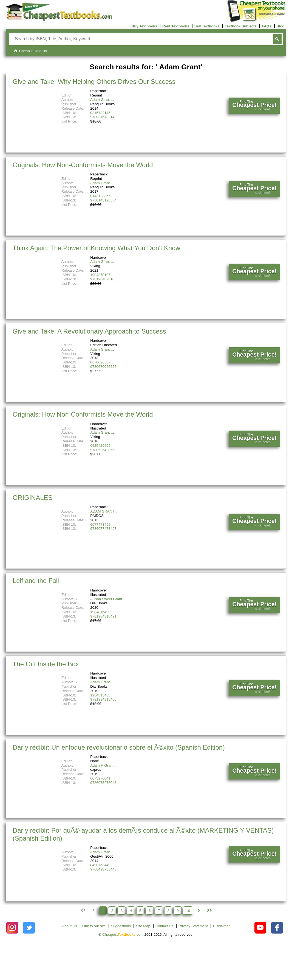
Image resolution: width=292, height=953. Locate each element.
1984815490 (100, 612)
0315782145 (100, 113)
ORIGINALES (32, 497)
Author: (70, 599)
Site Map (143, 926)
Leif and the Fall (36, 580)
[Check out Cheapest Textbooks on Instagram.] (12, 928)
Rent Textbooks (175, 26)
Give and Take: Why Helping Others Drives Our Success (94, 81)
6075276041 (100, 778)
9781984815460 (103, 699)
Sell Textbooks (207, 26)
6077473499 (100, 524)
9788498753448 (103, 869)
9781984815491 (103, 616)
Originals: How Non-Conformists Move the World (83, 165)
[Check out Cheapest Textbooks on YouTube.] (260, 928)
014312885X (100, 196)
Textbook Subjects (241, 26)
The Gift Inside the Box (46, 664)
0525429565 (100, 445)
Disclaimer (221, 926)
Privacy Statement (193, 926)
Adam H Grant (101, 765)
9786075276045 (103, 783)
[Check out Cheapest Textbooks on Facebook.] (277, 928)
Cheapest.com (122, 934)
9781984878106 (103, 279)
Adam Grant (100, 100)
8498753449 (100, 865)
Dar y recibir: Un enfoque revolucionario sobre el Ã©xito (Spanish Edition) (119, 747)
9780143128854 (103, 200)
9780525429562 (103, 450)
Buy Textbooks (144, 26)
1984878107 (100, 275)
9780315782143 (103, 117)
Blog (280, 26)
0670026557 (100, 362)
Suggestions (121, 926)
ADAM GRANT (102, 511)
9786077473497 (103, 529)
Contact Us (164, 926)
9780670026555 (103, 367)
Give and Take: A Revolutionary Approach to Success (89, 331)
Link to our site (94, 926)
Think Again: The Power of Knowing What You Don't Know (96, 248)
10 (188, 910)
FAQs (266, 26)
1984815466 (100, 695)
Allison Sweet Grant (106, 599)
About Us (69, 926)
